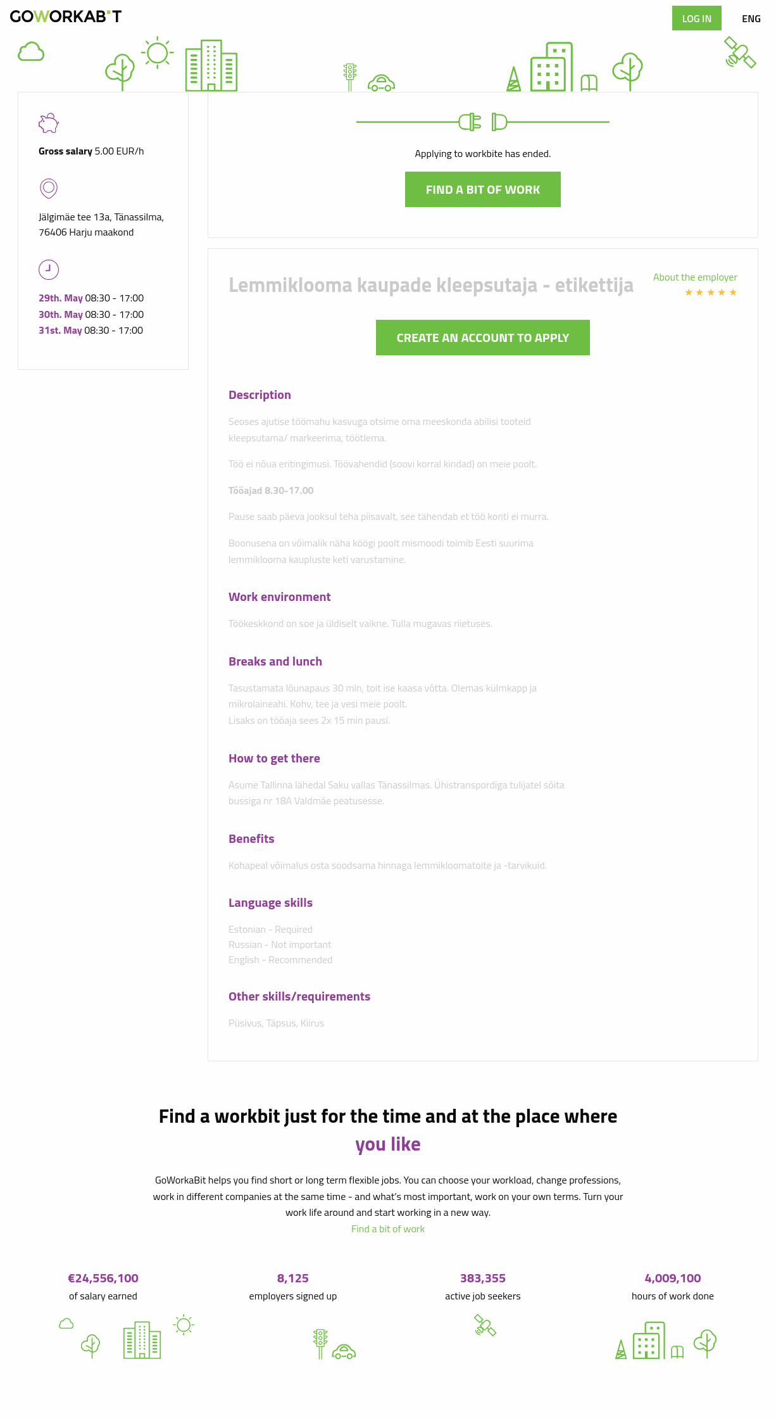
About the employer (695, 276)
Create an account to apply (483, 337)
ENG (751, 18)
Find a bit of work (483, 189)
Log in (697, 18)
